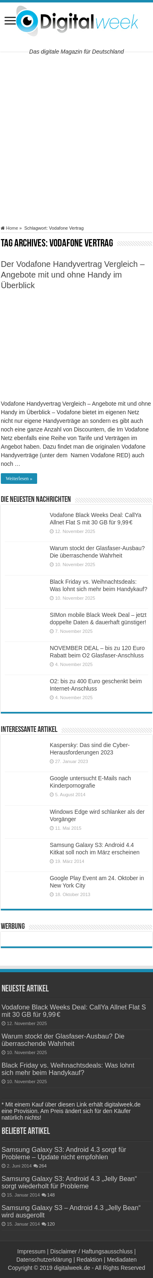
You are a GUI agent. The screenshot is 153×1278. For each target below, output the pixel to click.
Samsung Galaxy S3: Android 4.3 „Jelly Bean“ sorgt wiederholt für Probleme (69, 1182)
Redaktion (89, 1259)
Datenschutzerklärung (44, 1259)
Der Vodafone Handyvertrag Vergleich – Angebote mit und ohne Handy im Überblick (72, 275)
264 (43, 1165)
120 (51, 1224)
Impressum (31, 1251)
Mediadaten (122, 1259)
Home (9, 228)
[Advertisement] (76, 138)
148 (51, 1194)
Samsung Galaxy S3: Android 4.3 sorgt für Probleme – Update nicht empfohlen (64, 1153)
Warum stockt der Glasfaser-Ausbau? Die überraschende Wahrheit (63, 1039)
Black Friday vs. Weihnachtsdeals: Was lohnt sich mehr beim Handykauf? (68, 1068)
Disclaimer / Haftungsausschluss (91, 1251)
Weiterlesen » (19, 478)
